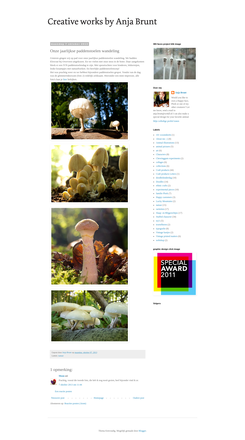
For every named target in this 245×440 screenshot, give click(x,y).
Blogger (142, 430)
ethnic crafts (161, 185)
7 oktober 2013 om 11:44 (70, 384)
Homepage (99, 398)
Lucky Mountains (164, 201)
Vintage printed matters (167, 236)
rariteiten (160, 209)
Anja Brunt (180, 92)
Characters (161, 154)
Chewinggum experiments (168, 158)
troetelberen (161, 224)
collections (161, 166)
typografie (160, 228)
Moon (62, 376)
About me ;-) (162, 139)
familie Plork (162, 193)
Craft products (162, 170)
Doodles (160, 181)
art (157, 150)
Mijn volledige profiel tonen (166, 121)
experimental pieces (165, 189)
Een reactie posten (63, 391)
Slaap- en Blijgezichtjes (167, 213)
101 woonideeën (163, 135)
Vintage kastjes (163, 232)
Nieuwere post (58, 398)
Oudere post (138, 398)
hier (65, 79)
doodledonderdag (164, 177)
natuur (61, 355)
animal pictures (163, 146)
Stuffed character (164, 216)
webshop (160, 240)
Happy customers (164, 197)
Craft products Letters (166, 174)
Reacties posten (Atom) (75, 403)
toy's (158, 220)
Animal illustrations (165, 142)
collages (159, 162)
